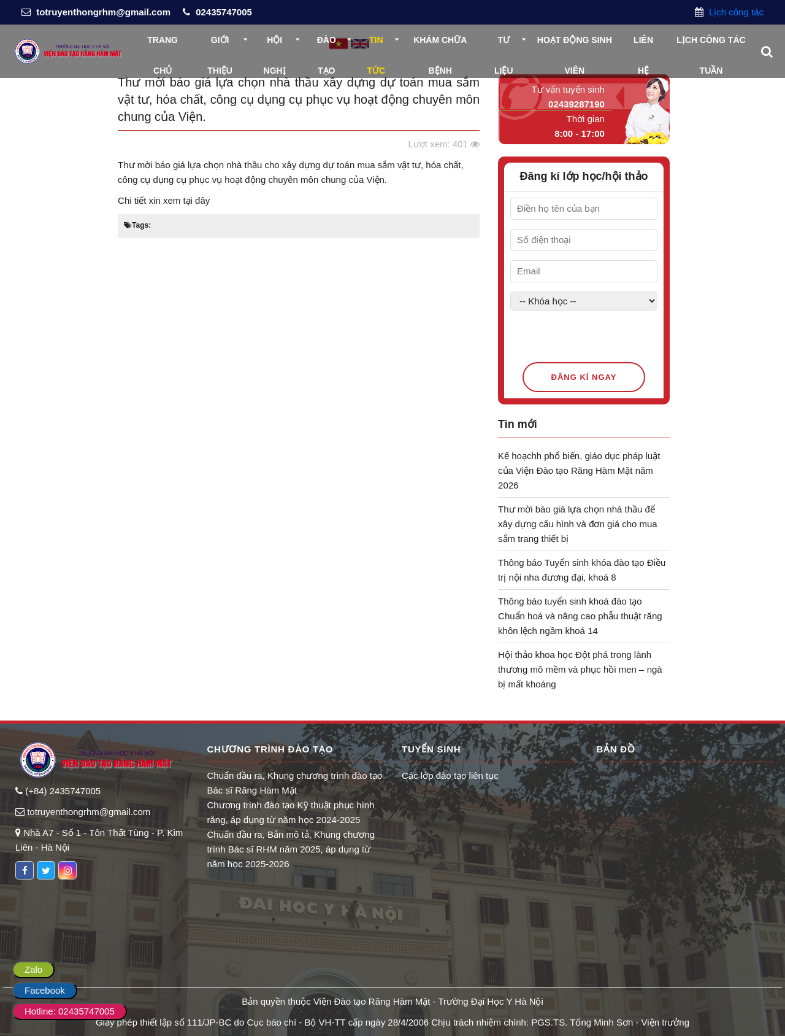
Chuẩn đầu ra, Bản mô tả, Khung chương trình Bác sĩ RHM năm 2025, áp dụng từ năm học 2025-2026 (291, 849)
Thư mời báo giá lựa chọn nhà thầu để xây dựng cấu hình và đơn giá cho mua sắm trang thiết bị (577, 524)
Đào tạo (326, 45)
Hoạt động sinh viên (574, 45)
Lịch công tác (735, 12)
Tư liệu (503, 45)
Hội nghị (275, 45)
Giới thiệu (219, 45)
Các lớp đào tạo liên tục (450, 775)
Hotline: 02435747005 (70, 1011)
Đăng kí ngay (584, 377)
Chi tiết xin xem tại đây (164, 200)
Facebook (45, 990)
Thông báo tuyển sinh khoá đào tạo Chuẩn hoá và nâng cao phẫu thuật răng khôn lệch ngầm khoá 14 (580, 616)
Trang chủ (162, 45)
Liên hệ (643, 45)
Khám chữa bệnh (440, 45)
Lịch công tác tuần (710, 45)
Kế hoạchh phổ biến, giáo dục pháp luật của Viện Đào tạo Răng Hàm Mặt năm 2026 (579, 470)
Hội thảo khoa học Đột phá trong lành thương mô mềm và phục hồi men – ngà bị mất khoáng (580, 669)
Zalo (33, 969)
